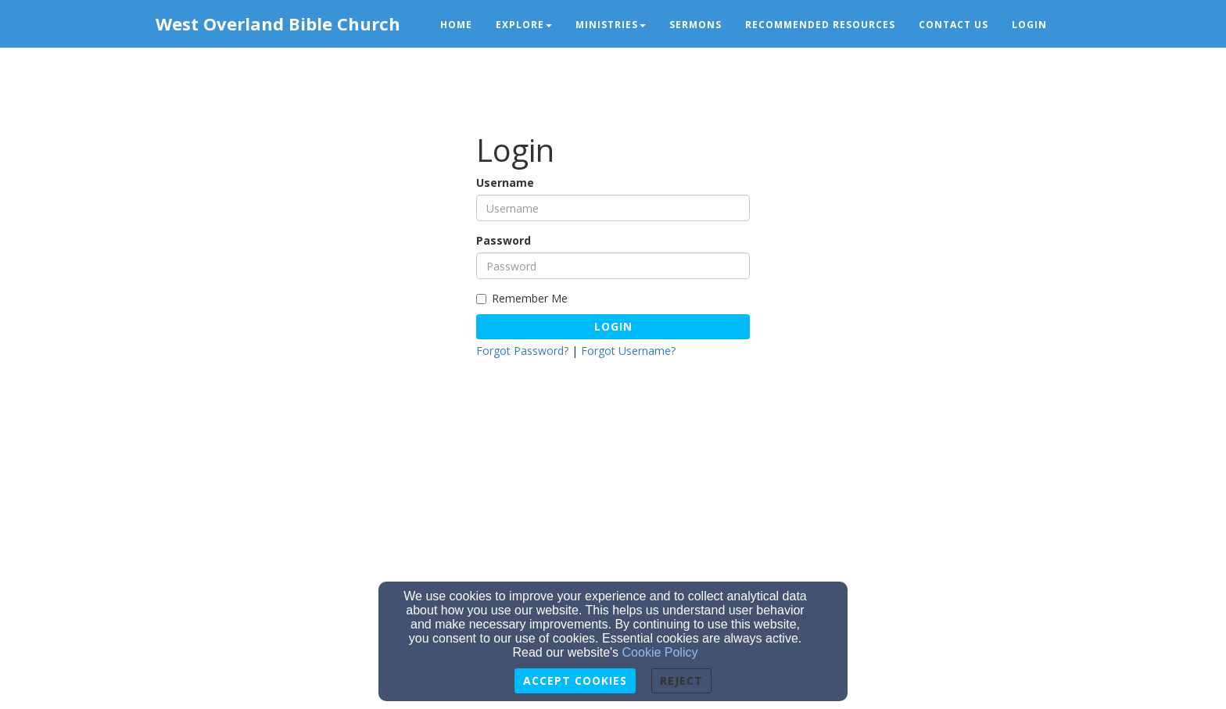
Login (613, 326)
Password (503, 240)
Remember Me (522, 298)
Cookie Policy (660, 652)
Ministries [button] (610, 24)
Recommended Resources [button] (820, 24)
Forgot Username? (628, 350)
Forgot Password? (522, 350)
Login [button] (1029, 24)
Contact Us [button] (953, 24)
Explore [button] (524, 24)
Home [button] (456, 24)
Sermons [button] (695, 24)
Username (505, 182)
